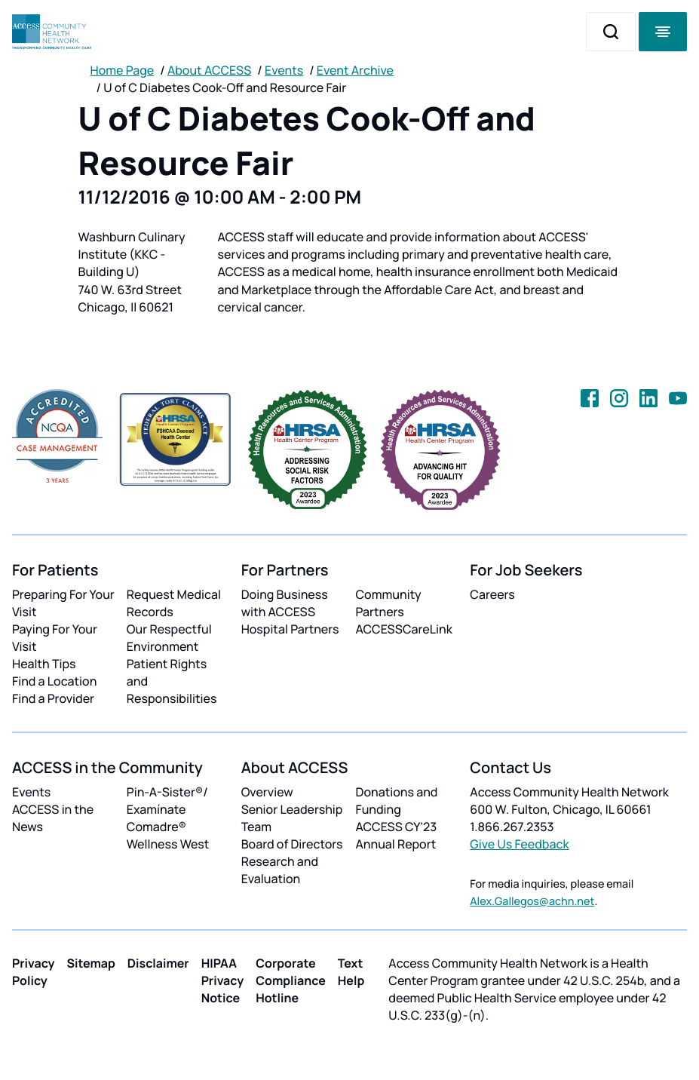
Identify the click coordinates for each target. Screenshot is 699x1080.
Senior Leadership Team (292, 818)
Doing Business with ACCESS (284, 603)
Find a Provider (53, 698)
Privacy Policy (33, 972)
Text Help (351, 972)
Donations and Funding (396, 801)
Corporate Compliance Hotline (291, 980)
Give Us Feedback (519, 844)
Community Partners (388, 603)
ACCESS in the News (53, 818)
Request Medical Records (174, 603)
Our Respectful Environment (169, 638)
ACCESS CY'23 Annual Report (396, 835)
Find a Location (54, 681)
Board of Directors (292, 844)
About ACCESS (209, 70)
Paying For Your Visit (54, 638)
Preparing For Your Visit (63, 603)
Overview (267, 792)
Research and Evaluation (279, 870)
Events (284, 70)
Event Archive (355, 70)
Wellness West (168, 844)
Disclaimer (158, 963)
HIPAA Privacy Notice (222, 980)
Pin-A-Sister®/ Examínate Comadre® (167, 809)
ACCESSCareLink (403, 629)
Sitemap (91, 963)
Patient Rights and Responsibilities (172, 681)
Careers (492, 594)
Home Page (122, 70)
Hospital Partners (290, 629)
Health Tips (43, 663)
